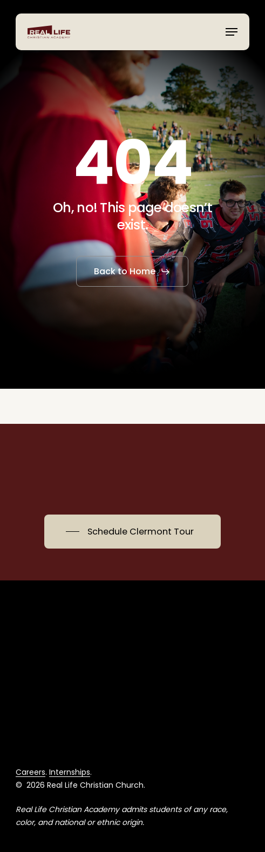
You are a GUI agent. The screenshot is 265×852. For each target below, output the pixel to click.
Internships (69, 772)
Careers (30, 772)
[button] (231, 31)
